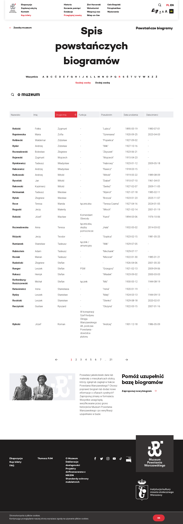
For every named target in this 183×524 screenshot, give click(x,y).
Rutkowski (18, 174)
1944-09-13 (154, 294)
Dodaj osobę (102, 83)
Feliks (38, 128)
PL (167, 5)
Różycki (16, 236)
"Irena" (106, 289)
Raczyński (18, 306)
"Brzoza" (107, 198)
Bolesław (40, 151)
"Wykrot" (107, 192)
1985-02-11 (154, 192)
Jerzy (38, 209)
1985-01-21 (154, 257)
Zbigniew (62, 151)
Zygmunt (62, 128)
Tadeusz (39, 163)
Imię (35, 115)
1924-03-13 (131, 294)
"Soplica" (107, 236)
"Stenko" (107, 300)
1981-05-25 (154, 236)
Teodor (61, 236)
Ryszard (62, 306)
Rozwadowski (20, 151)
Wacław (62, 216)
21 (111, 359)
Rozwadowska (20, 227)
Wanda (61, 203)
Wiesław (62, 192)
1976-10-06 (154, 216)
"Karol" (106, 216)
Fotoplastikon (114, 8)
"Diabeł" (107, 180)
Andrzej (39, 146)
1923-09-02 (131, 274)
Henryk (38, 274)
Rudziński (17, 262)
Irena (37, 289)
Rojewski (17, 157)
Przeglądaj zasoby (73, 15)
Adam (38, 251)
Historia (68, 4)
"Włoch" (107, 209)
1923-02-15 (131, 236)
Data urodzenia (131, 115)
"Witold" (107, 174)
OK (158, 518)
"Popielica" (108, 140)
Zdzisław (62, 140)
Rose (15, 203)
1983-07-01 (154, 128)
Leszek (38, 268)
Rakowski (17, 186)
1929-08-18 (131, 300)
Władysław (63, 163)
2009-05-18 (154, 163)
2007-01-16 (154, 306)
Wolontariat (93, 8)
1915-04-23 (131, 157)
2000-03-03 (154, 274)
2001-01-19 (154, 209)
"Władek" (107, 274)
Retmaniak (18, 192)
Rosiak (16, 257)
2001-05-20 (154, 262)
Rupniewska (19, 134)
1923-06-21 (131, 151)
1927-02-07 (131, 186)
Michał (38, 281)
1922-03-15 (131, 306)
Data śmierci (152, 115)
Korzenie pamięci (72, 8)
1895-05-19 (131, 128)
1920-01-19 (131, 289)
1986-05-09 (154, 324)
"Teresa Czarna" (111, 203)
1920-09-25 (131, 134)
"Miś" (105, 281)
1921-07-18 (131, 192)
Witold (61, 174)
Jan (37, 180)
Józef (38, 216)
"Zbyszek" (108, 151)
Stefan (61, 262)
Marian (38, 257)
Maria (38, 134)
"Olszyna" (107, 306)
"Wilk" (105, 146)
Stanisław (40, 243)
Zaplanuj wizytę (29, 8)
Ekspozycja (26, 4)
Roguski (16, 209)
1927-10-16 (131, 146)
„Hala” (106, 227)
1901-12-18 (131, 324)
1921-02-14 (131, 209)
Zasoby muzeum (22, 27)
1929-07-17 (131, 251)
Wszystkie (32, 77)
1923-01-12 (131, 163)
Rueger (16, 268)
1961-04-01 (154, 180)
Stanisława (63, 289)
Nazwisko (15, 115)
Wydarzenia (113, 11)
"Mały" (106, 294)
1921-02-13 (131, 268)
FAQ (11, 465)
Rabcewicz (18, 169)
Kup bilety (26, 15)
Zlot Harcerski (94, 4)
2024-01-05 (154, 203)
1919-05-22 (131, 174)
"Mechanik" (108, 251)
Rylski (15, 198)
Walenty (62, 209)
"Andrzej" (107, 324)
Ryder (15, 146)
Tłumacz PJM (45, 458)
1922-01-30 (131, 257)
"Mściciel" (108, 257)
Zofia (60, 134)
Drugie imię (61, 115)
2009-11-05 (154, 186)
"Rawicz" (107, 169)
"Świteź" (107, 186)
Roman (61, 324)
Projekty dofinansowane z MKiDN (75, 472)
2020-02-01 (154, 300)
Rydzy (15, 294)
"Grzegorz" (108, 268)
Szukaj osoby (83, 83)
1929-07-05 (131, 243)
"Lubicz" (107, 128)
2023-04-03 (154, 134)
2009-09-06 (154, 268)
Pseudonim (106, 115)
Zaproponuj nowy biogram (137, 391)
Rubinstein (18, 251)
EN (171, 5)
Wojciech (62, 157)
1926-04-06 (131, 262)
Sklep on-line (93, 15)
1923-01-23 (131, 198)
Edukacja (68, 11)
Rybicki (16, 324)
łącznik (84, 281)
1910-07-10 (131, 180)
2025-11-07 (154, 198)
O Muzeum (72, 458)
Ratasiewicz (19, 289)
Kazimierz (40, 186)
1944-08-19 (154, 281)
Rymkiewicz (19, 163)
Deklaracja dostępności (73, 463)
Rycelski (17, 180)
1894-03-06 (131, 216)
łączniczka (85, 203)
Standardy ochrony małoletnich (77, 480)
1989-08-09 (154, 174)
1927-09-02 (131, 140)
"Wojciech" (108, 157)
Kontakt (25, 11)
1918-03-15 (131, 169)
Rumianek (17, 243)
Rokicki (16, 128)
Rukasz (16, 274)
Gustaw (39, 306)
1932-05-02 (131, 227)
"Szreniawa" (109, 134)
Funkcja (82, 115)
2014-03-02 (154, 227)
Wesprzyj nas (93, 11)
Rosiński (17, 300)
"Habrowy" (108, 163)
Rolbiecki (17, 140)
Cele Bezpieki (113, 4)
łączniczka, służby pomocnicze (86, 227)
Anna (37, 227)
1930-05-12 (131, 281)
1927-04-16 (131, 203)
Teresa (38, 203)
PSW (82, 268)
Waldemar (40, 140)
